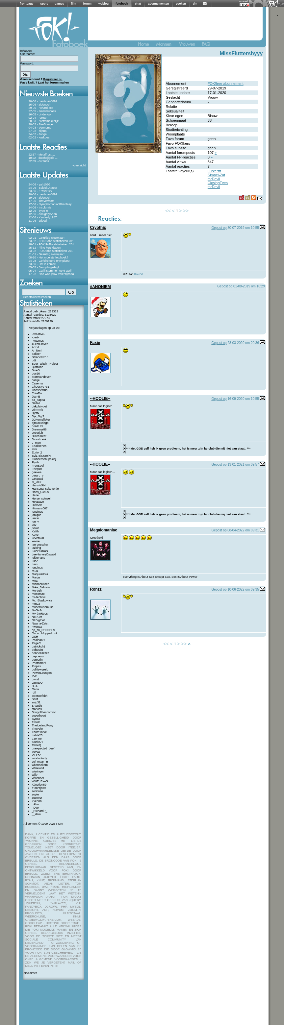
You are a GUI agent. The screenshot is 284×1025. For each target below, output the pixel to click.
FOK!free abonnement (226, 83)
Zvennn (37, 801)
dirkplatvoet (39, 406)
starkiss (37, 709)
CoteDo (37, 393)
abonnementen (158, 3)
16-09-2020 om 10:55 (243, 399)
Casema (37, 383)
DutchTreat (39, 436)
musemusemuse (43, 607)
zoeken (181, 3)
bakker (36, 353)
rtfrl (34, 692)
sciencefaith (40, 695)
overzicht (80, 165)
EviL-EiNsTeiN (41, 455)
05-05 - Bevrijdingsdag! (44, 267)
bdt (34, 360)
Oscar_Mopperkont (44, 633)
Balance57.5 (40, 357)
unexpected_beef (43, 748)
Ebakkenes (39, 446)
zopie (35, 794)
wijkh (35, 774)
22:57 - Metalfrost (40, 154)
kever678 (38, 538)
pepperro (38, 656)
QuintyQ (37, 682)
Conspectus (40, 390)
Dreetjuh (37, 432)
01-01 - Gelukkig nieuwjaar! (47, 254)
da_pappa (38, 400)
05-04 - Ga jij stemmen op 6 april (50, 270)
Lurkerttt (214, 171)
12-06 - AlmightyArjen (43, 214)
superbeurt (39, 715)
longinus (37, 567)
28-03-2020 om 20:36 (243, 343)
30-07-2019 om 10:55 (243, 228)
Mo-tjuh (37, 590)
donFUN (37, 426)
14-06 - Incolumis (40, 207)
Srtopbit (37, 705)
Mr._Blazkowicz (42, 600)
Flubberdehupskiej (44, 459)
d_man (36, 442)
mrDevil (214, 179)
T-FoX (36, 722)
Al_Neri (37, 350)
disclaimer (30, 973)
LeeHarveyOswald (44, 554)
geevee (37, 472)
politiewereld (40, 669)
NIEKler (37, 617)
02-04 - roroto (38, 117)
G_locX (37, 482)
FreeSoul (38, 465)
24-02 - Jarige (38, 134)
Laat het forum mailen (53, 82)
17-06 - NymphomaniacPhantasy (50, 204)
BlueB (36, 370)
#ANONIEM (100, 286)
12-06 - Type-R (38, 210)
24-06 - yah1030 (39, 184)
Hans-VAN (39, 485)
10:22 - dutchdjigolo (42, 157)
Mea (35, 580)
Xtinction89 (39, 784)
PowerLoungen (42, 672)
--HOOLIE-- (100, 398)
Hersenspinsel (41, 498)
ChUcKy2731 (40, 386)
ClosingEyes (218, 183)
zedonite (37, 791)
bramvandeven (42, 376)
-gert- (35, 337)
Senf (35, 699)
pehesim (37, 649)
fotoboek (122, 3)
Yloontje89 (39, 788)
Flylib (35, 462)
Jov (34, 524)
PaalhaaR (38, 640)
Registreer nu (53, 79)
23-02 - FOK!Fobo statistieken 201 (51, 241)
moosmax (38, 594)
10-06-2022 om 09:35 (243, 589)
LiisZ (35, 561)
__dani (36, 814)
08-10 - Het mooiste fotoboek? (48, 257)
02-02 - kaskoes (39, 137)
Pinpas (36, 666)
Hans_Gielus (40, 492)
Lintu (35, 564)
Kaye (35, 534)
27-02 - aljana (38, 131)
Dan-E (36, 396)
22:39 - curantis (39, 161)
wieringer (38, 771)
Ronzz (96, 589)
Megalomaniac (103, 530)
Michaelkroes (40, 584)
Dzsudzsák (39, 439)
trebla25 (37, 735)
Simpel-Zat (216, 175)
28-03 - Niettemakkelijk (44, 121)
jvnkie (35, 528)
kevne (36, 541)
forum (87, 3)
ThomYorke (39, 732)
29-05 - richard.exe (41, 108)
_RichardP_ (39, 811)
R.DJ (35, 686)
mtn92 (36, 603)
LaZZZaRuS (40, 551)
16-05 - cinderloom (41, 114)
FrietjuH (37, 469)
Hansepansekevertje (45, 488)
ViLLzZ (36, 755)
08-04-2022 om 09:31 (243, 530)
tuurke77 (37, 742)
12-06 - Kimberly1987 (43, 217)
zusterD (37, 797)
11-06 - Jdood (38, 220)
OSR (35, 636)
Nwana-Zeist (40, 623)
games (59, 3)
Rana (35, 689)
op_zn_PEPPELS (43, 630)
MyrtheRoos (40, 613)
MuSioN (37, 610)
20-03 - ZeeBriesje (41, 124)
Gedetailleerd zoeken (37, 297)
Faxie (95, 342)
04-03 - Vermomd (40, 127)
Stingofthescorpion (44, 712)
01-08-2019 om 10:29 (249, 286)
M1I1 (35, 571)
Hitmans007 (40, 508)
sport (44, 3)
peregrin (37, 659)
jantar (35, 518)
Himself (37, 505)
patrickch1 (38, 646)
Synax (36, 718)
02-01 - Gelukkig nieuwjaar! (47, 237)
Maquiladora (40, 574)
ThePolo (37, 728)
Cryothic (98, 227)
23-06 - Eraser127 (41, 191)
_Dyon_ (37, 807)
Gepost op (218, 228)
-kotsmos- (38, 340)
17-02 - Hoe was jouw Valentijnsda (51, 274)
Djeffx (35, 413)
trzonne (37, 738)
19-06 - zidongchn (40, 197)
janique (36, 515)
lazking (36, 547)
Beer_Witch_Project (45, 363)
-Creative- (38, 334)
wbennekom (40, 765)
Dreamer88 (39, 429)
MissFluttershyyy (241, 53)
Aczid (35, 347)
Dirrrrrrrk (37, 409)
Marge (36, 577)
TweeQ (36, 745)
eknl (35, 449)
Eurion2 (37, 452)
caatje (36, 380)
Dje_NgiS (38, 416)
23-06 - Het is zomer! (42, 264)
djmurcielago (40, 423)
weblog (103, 3)
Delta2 (36, 403)
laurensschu (40, 544)
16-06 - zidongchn (40, 104)
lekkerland (38, 557)
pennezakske (40, 653)
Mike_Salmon (41, 587)
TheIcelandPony (42, 725)
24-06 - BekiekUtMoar (43, 187)
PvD (35, 676)
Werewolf (38, 768)
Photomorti (39, 663)
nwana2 (37, 626)
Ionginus (37, 511)
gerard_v (38, 475)
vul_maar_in (40, 761)
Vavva (36, 751)
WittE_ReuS (40, 781)
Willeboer (38, 778)
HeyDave (38, 501)
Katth (35, 531)
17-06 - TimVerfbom (42, 201)
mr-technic (39, 597)
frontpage (27, 3)
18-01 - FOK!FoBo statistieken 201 (51, 244)
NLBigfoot (38, 620)
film (73, 3)
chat (138, 3)
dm (195, 3)
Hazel (35, 495)
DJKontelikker (41, 419)
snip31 (36, 702)
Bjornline (37, 367)
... (53, 154)
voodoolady (39, 758)
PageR (36, 643)
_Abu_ (36, 804)
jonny (35, 521)
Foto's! (138, 274)
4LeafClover (40, 344)
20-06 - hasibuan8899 (43, 101)
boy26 (36, 373)
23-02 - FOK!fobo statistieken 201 (51, 251)
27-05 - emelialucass (42, 111)
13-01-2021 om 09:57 (243, 464)
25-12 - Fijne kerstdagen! (45, 247)
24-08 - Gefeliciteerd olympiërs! (49, 260)
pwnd (35, 679)
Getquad (37, 478)
